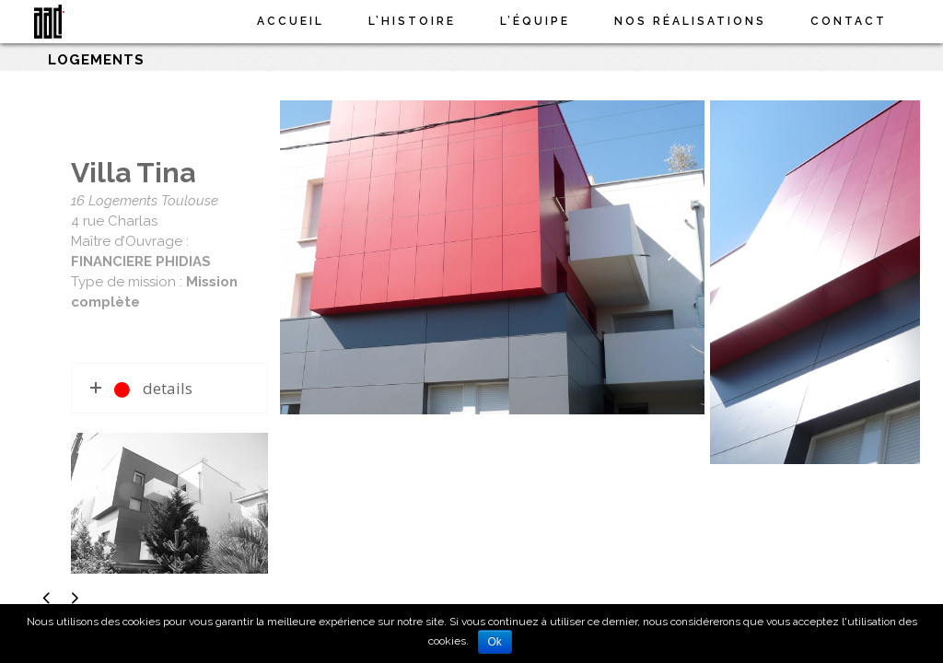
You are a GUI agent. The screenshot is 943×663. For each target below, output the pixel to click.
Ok (495, 641)
